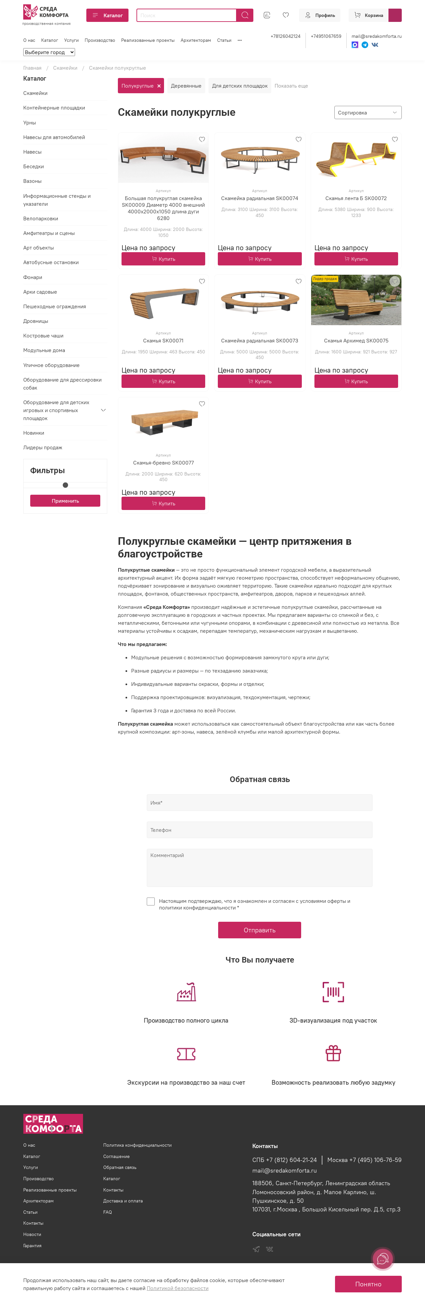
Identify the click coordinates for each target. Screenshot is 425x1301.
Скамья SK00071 (163, 340)
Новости (32, 1234)
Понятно (368, 1284)
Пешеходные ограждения (54, 306)
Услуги (71, 40)
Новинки (33, 433)
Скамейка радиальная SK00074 (259, 198)
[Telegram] (365, 44)
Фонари (32, 277)
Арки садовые (40, 291)
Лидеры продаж (42, 447)
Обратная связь (119, 1167)
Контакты (33, 1223)
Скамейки (65, 67)
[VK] (375, 44)
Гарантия (32, 1246)
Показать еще (291, 85)
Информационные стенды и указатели (57, 199)
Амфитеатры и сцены (49, 233)
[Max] (355, 44)
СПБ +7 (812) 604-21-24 (284, 1160)
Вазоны (32, 181)
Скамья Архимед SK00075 (356, 340)
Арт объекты (38, 248)
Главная (32, 67)
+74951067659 (326, 36)
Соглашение (116, 1156)
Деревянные (186, 85)
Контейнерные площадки (54, 108)
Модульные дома (44, 350)
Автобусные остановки (51, 262)
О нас (29, 40)
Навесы (32, 152)
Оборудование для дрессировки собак (62, 383)
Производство (100, 40)
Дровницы (35, 321)
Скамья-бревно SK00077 (163, 462)
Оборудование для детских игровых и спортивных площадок (56, 410)
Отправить (260, 930)
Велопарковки (40, 218)
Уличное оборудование (51, 365)
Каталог (107, 15)
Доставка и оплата (123, 1201)
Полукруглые (138, 85)
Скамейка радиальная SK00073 (259, 340)
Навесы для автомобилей (54, 137)
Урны (29, 122)
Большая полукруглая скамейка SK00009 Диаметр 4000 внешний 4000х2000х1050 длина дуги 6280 (163, 208)
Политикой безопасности (178, 1288)
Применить (65, 500)
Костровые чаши (43, 335)
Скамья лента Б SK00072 (356, 198)
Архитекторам (196, 40)
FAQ (107, 1212)
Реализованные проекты (148, 40)
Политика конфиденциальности (137, 1145)
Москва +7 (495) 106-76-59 (364, 1160)
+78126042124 (285, 36)
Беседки (33, 166)
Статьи (224, 40)
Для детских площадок (240, 85)
